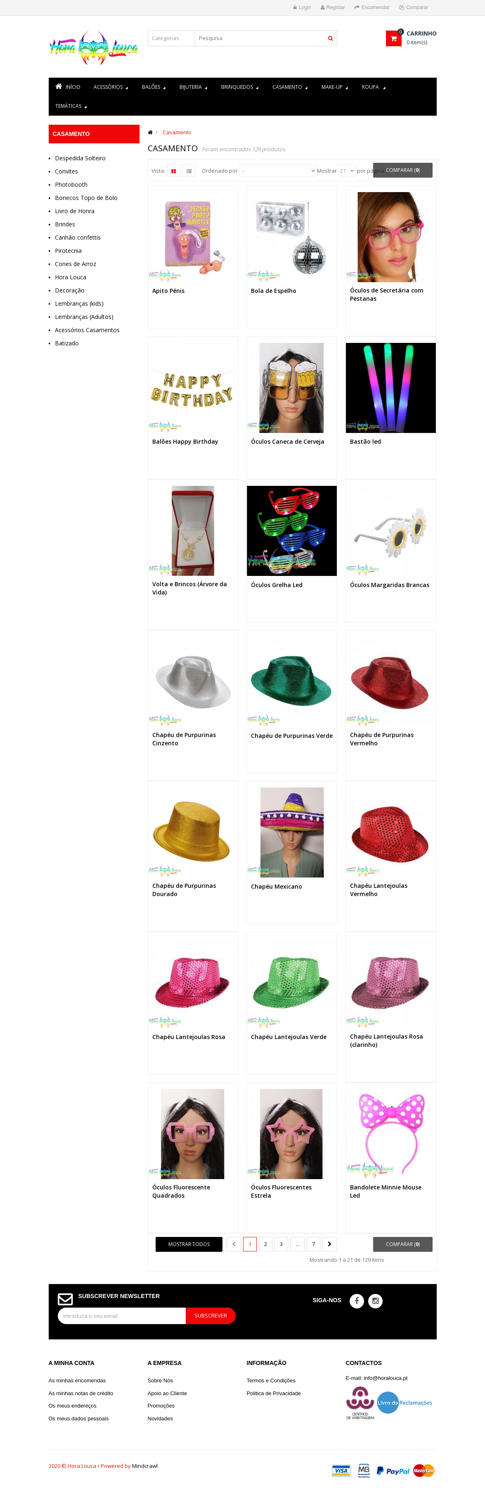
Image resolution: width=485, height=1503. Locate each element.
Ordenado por (220, 170)
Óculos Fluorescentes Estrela (281, 1191)
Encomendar (372, 7)
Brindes (65, 224)
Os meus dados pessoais (79, 1418)
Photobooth (71, 184)
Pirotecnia (68, 250)
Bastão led (365, 441)
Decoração (70, 290)
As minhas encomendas (77, 1380)
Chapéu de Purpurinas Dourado (184, 890)
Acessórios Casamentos (87, 330)
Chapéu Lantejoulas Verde (288, 1037)
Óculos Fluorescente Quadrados (181, 1191)
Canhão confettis (78, 237)
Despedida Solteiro (80, 158)
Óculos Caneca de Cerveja (287, 441)
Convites (66, 171)
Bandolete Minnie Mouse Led (385, 1191)
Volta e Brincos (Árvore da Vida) (189, 588)
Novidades (160, 1418)
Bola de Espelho (273, 291)
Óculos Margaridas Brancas (389, 585)
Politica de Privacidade (274, 1393)
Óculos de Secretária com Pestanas (386, 294)
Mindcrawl (145, 1466)
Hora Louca (70, 277)
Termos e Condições (271, 1380)
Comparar (413, 7)
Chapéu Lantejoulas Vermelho (378, 890)
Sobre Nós (160, 1380)
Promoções (161, 1406)
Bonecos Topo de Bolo (86, 198)
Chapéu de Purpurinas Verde (292, 736)
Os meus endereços (73, 1406)
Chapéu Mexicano (276, 886)
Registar (333, 7)
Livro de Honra (75, 211)
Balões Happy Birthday (185, 441)
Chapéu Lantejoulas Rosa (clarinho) (386, 1040)
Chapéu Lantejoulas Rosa (188, 1037)
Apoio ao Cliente (167, 1393)
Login (302, 7)
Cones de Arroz (75, 264)
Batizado (67, 343)
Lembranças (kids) (79, 303)
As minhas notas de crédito (81, 1393)
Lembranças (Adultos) (84, 317)
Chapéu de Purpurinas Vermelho (382, 739)
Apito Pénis (168, 291)
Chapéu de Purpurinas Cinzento (184, 739)
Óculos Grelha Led (277, 585)
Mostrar (327, 170)
